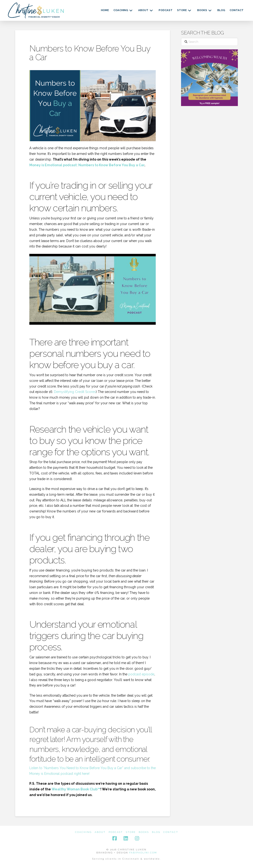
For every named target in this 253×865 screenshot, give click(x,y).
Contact (170, 832)
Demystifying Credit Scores (75, 392)
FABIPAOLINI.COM (143, 852)
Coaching (83, 832)
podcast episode (141, 674)
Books (144, 832)
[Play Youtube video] (92, 289)
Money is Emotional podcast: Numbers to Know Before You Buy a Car (86, 165)
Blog (156, 832)
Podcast (116, 832)
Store (131, 832)
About (100, 832)
